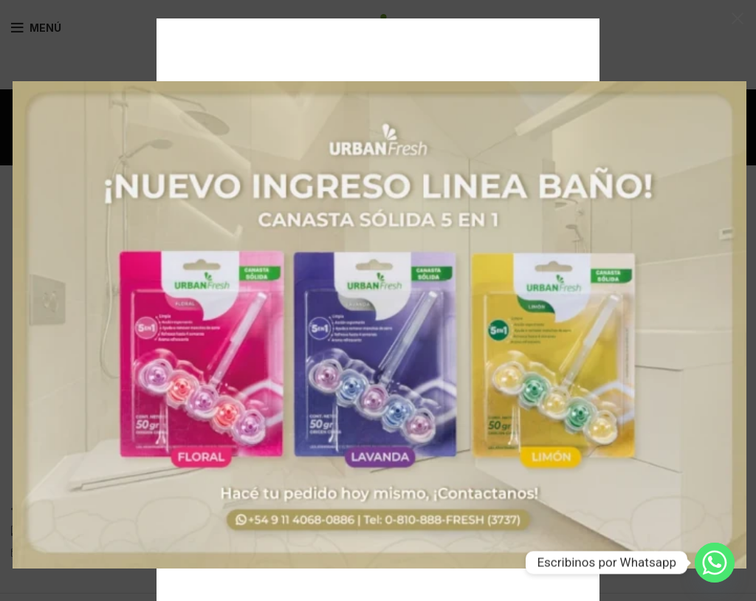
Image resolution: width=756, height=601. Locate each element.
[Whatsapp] (715, 563)
